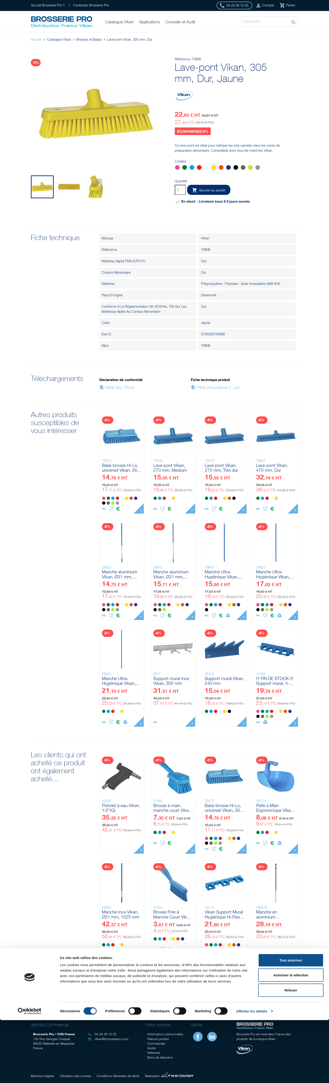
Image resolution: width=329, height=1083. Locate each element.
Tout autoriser (290, 1023)
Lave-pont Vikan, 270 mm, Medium (170, 468)
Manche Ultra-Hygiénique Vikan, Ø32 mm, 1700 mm (120, 681)
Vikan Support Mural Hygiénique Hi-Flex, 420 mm (224, 914)
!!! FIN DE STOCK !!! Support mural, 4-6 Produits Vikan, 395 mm (274, 681)
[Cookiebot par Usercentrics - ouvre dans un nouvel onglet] (30, 1074)
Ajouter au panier (209, 190)
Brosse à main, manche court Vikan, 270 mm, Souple (172, 808)
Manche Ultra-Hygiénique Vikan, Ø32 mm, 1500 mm (275, 574)
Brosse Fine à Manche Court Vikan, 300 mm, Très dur (173, 914)
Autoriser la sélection (290, 1038)
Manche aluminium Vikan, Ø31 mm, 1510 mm (171, 574)
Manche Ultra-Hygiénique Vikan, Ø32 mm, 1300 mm (223, 574)
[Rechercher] (269, 21)
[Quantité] (180, 190)
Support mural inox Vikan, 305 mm (171, 681)
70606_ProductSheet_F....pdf (215, 387)
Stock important (198, 997)
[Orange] (221, 168)
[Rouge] (199, 168)
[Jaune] (213, 168)
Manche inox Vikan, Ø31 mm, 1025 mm (120, 914)
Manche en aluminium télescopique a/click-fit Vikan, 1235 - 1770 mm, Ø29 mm (275, 914)
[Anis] (250, 168)
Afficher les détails (251, 1074)
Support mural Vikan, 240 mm (224, 681)
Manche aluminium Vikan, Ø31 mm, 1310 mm (119, 574)
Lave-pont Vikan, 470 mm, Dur (272, 468)
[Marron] (243, 168)
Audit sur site (61, 997)
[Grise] (257, 168)
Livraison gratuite (267, 997)
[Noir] (235, 168)
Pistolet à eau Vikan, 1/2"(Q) (121, 808)
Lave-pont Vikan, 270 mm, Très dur (221, 468)
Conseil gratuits (130, 997)
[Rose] (177, 168)
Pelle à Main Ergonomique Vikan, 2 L (275, 808)
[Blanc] (206, 168)
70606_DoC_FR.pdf (116, 387)
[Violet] (228, 168)
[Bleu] (191, 168)
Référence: (183, 59)
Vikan (205, 238)
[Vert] (184, 168)
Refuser (290, 1053)
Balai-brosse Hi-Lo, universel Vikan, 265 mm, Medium (121, 468)
